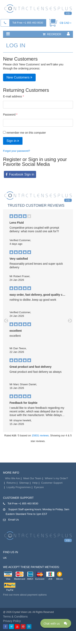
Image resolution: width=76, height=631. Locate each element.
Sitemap (24, 482)
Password (9, 114)
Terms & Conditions (15, 616)
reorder (52, 34)
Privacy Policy (12, 621)
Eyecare (39, 487)
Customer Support (52, 482)
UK (5, 557)
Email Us (13, 519)
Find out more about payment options (25, 594)
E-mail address (12, 96)
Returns (11, 482)
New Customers (19, 77)
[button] (8, 34)
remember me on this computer (24, 132)
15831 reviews (40, 435)
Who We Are (12, 478)
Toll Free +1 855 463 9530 (27, 22)
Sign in (12, 141)
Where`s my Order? (56, 478)
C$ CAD (64, 22)
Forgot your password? (16, 150)
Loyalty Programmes (18, 487)
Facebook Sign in (21, 174)
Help (35, 482)
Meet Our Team (32, 478)
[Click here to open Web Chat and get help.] (55, 623)
